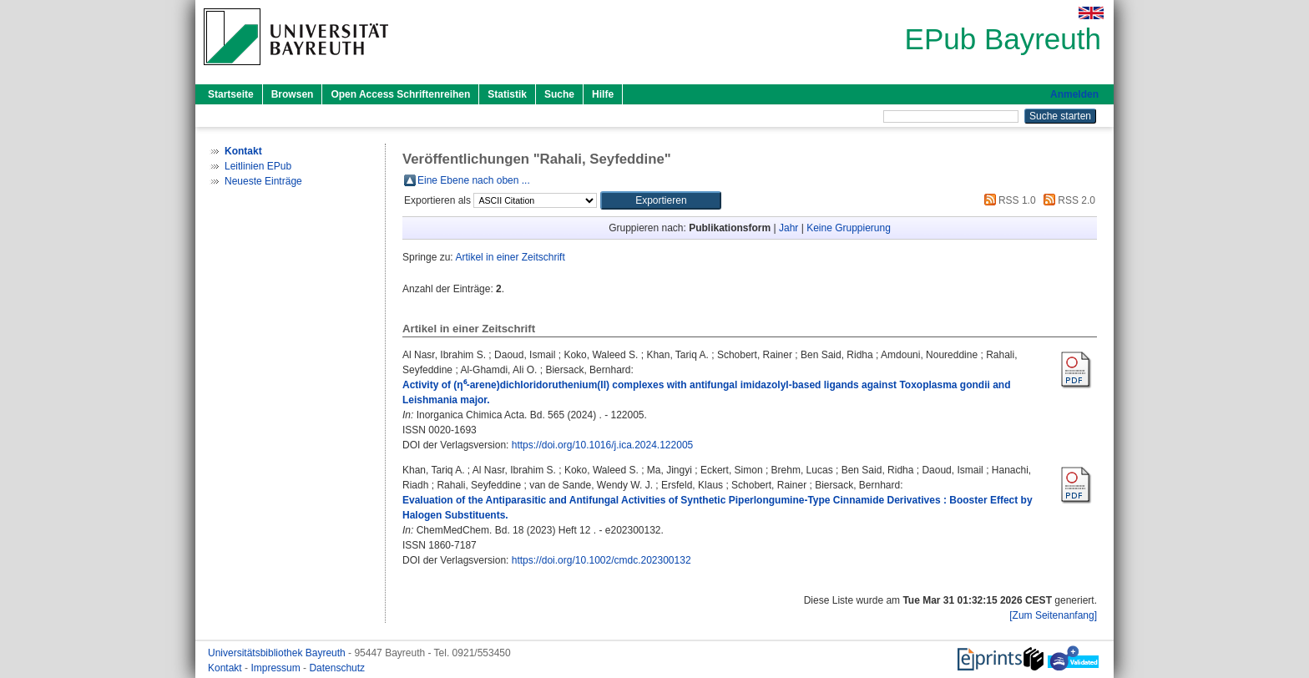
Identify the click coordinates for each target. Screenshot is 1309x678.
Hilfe (603, 94)
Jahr (788, 228)
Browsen (292, 94)
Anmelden (1074, 94)
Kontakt (226, 668)
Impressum (276, 668)
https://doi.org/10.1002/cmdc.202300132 (601, 560)
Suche (559, 94)
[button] (660, 200)
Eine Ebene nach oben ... (473, 180)
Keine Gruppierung (848, 228)
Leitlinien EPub (258, 166)
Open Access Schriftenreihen (400, 94)
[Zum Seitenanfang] (1053, 615)
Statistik (507, 94)
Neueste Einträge (263, 181)
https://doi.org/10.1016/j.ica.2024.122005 (603, 445)
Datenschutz (337, 668)
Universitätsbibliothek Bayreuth (278, 653)
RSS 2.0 (1067, 200)
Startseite (231, 94)
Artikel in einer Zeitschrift (509, 257)
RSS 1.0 (1007, 200)
